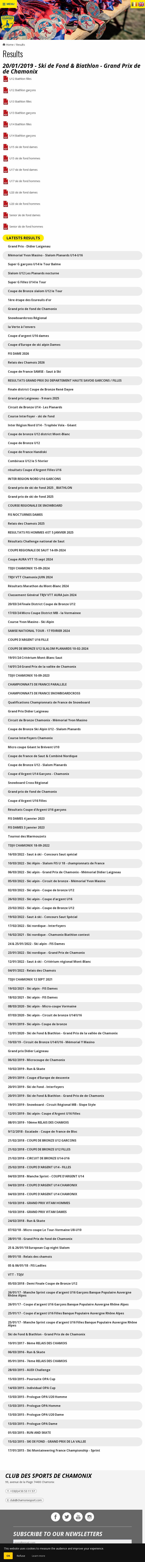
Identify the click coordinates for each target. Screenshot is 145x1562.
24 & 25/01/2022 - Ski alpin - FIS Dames (36, 944)
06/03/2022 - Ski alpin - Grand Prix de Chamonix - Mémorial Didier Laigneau (64, 872)
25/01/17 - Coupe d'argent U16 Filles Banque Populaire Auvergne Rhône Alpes (66, 1313)
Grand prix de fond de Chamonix (32, 309)
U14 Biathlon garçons (22, 135)
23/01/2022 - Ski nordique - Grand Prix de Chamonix (46, 953)
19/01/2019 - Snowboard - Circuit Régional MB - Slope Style (52, 1105)
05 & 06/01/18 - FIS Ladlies (27, 1265)
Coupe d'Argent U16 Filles (27, 801)
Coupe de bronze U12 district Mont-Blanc (39, 434)
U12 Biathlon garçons (22, 90)
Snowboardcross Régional (27, 318)
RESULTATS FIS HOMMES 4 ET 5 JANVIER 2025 (40, 532)
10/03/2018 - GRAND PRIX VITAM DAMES (37, 1212)
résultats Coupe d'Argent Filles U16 (34, 470)
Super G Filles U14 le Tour (27, 282)
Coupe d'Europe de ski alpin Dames (34, 345)
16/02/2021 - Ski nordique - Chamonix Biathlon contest (49, 935)
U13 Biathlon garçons (22, 113)
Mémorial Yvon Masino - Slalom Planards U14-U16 (45, 255)
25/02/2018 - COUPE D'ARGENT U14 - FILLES (39, 1167)
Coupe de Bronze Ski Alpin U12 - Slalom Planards (44, 729)
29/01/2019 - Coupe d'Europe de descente (38, 1078)
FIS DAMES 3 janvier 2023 (26, 827)
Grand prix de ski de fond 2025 (30, 497)
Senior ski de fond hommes (26, 226)
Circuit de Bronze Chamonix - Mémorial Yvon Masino (47, 720)
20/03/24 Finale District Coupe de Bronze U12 (41, 604)
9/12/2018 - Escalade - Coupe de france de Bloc (42, 1131)
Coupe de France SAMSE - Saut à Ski (34, 371)
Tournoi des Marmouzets (27, 836)
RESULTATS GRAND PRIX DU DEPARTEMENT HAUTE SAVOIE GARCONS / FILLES (65, 380)
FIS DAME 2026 (18, 353)
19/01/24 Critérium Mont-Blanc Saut (35, 658)
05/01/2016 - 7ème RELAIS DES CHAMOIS (37, 1361)
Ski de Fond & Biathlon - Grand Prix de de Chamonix (46, 1334)
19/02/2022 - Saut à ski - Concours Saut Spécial (42, 917)
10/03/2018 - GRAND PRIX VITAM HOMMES (39, 1203)
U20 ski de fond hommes (24, 204)
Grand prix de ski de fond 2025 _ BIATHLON (40, 488)
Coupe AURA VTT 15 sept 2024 (30, 559)
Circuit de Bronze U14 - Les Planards (35, 407)
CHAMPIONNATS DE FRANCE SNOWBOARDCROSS (44, 693)
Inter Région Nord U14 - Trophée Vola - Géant (42, 425)
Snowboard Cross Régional (28, 783)
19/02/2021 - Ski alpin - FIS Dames (33, 988)
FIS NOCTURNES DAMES (25, 515)
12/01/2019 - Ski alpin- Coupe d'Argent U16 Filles (44, 1113)
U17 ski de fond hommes (24, 181)
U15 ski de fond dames (23, 147)
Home (8, 44)
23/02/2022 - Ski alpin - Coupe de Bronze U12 (41, 908)
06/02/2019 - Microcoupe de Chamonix (36, 1060)
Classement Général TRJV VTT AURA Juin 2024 (42, 595)
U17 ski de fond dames (23, 169)
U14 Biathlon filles (20, 124)
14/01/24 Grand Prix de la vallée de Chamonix (42, 666)
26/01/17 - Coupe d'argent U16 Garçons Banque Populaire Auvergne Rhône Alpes (68, 1304)
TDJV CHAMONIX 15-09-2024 (28, 568)
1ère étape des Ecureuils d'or (29, 300)
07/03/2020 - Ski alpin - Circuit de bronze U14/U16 (45, 1015)
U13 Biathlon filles (20, 101)
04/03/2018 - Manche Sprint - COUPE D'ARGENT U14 (46, 1176)
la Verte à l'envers (21, 327)
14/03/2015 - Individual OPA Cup (32, 1388)
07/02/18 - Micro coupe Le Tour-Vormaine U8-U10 (44, 1230)
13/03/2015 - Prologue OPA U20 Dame (36, 1415)
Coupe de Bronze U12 (24, 443)
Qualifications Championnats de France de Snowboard (49, 702)
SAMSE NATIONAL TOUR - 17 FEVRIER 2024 (39, 631)
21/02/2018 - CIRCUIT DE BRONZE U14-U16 (38, 1158)
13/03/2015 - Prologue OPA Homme (34, 1406)
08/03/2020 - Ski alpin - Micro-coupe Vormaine (42, 1006)
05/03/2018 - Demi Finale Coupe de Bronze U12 (42, 1283)
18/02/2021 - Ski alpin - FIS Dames (33, 997)
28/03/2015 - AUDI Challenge (29, 1370)
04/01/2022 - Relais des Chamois (32, 970)
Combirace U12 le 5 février (28, 461)
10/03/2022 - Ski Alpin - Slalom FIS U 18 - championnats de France (56, 863)
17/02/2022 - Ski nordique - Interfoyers (37, 926)
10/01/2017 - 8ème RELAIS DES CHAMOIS (37, 1343)
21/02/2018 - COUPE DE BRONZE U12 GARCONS (42, 1140)
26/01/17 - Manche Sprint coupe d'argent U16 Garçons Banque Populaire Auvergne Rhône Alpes (69, 1293)
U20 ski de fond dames (23, 192)
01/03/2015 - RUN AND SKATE (29, 1433)
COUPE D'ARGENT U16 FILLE (28, 640)
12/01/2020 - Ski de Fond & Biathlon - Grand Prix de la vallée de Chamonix (63, 1033)
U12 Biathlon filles (20, 79)
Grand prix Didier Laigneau (28, 1051)
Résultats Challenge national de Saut (36, 541)
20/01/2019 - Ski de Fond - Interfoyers (36, 1087)
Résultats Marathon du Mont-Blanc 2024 (38, 586)
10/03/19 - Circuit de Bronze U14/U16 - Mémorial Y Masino (51, 1042)
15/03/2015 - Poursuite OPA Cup (31, 1379)
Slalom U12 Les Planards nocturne (33, 273)
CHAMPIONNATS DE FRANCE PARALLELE (37, 684)
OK (8, 1555)
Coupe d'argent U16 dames (28, 336)
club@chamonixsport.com (26, 1500)
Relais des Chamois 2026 (26, 362)
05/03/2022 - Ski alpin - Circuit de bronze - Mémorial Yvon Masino (57, 881)
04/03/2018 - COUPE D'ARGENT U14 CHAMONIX (42, 1185)
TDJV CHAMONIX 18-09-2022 (28, 845)
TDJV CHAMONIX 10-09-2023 (28, 675)
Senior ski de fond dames (24, 215)
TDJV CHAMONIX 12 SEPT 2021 (30, 979)
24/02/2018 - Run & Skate (26, 1221)
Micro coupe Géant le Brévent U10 (33, 747)
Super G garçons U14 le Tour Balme (34, 264)
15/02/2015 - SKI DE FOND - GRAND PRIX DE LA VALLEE (47, 1441)
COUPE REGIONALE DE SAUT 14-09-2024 (37, 550)
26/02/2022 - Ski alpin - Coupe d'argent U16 (40, 899)
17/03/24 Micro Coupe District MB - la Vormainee (44, 613)
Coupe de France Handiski (27, 452)
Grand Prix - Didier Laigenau (29, 246)
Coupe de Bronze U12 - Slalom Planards (37, 765)
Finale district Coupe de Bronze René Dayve (40, 389)
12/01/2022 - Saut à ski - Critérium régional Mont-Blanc (49, 961)
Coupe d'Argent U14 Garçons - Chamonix (38, 774)
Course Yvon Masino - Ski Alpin (31, 622)
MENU (8, 4)
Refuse (21, 1555)
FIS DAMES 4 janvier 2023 (26, 818)
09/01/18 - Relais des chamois (30, 1256)
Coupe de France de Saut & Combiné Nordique (42, 756)
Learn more (38, 1555)
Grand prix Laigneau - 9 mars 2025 (33, 398)
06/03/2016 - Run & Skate (26, 1352)
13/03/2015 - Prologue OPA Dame (32, 1424)
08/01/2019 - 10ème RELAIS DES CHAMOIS (38, 1122)
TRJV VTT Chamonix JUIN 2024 (30, 577)
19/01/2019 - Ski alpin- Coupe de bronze (37, 1024)
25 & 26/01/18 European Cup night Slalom (39, 1248)
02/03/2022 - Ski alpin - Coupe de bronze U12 (41, 890)
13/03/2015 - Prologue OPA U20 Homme (37, 1397)
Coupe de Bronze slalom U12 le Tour (35, 291)
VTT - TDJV (16, 1274)
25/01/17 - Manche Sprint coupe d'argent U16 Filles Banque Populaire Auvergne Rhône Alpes (72, 1323)
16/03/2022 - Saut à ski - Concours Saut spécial (42, 854)
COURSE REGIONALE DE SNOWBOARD (35, 505)
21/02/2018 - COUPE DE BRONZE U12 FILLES (39, 1149)
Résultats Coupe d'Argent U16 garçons (37, 810)
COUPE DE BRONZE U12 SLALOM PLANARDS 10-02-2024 (48, 648)
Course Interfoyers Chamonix (30, 738)
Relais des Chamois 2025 (26, 523)
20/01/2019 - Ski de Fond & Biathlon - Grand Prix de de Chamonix (56, 1096)
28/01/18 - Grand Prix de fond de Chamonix (40, 1239)
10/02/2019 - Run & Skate (26, 1069)
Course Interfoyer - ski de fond (31, 416)
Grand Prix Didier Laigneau (28, 711)
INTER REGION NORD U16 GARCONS (34, 479)
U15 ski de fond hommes (24, 158)
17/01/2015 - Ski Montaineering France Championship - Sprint (54, 1450)
